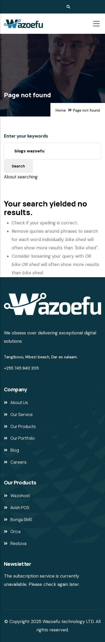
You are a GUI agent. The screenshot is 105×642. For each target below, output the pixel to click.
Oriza (15, 531)
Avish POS (19, 507)
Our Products (23, 426)
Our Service (21, 414)
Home (61, 110)
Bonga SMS (21, 519)
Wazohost (20, 495)
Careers (18, 462)
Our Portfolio (22, 438)
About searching (21, 177)
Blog (14, 450)
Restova (18, 543)
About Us (19, 402)
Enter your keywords (26, 136)
